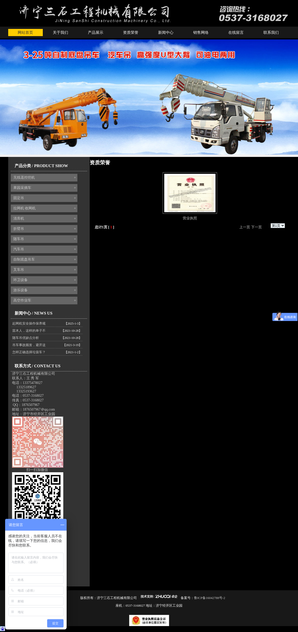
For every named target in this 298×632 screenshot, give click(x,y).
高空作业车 (44, 300)
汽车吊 (44, 249)
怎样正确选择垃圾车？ (29, 352)
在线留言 (236, 32)
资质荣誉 (130, 32)
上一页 (244, 227)
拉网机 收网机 (44, 208)
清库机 (44, 218)
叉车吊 (44, 270)
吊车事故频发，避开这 (29, 345)
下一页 (256, 227)
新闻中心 (165, 32)
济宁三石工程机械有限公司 (33, 374)
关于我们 (60, 32)
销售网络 (201, 32)
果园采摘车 (44, 188)
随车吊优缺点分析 (25, 338)
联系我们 (271, 32)
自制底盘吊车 (44, 259)
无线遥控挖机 (44, 177)
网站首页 (25, 32)
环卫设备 (44, 280)
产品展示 (95, 32)
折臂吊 (44, 229)
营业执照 (190, 218)
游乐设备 (44, 290)
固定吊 (44, 198)
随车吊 (44, 239)
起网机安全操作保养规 (29, 323)
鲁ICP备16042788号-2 (209, 598)
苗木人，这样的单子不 (29, 331)
